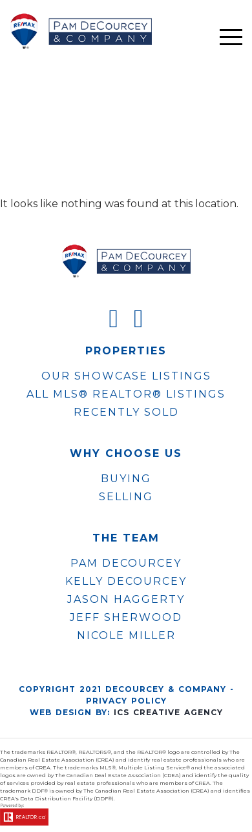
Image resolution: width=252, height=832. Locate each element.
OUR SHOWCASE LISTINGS (126, 376)
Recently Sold (126, 412)
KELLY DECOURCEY (126, 581)
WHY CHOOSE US (126, 454)
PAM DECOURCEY (126, 563)
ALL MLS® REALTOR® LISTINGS (126, 394)
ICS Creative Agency (168, 712)
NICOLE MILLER (126, 636)
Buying (126, 478)
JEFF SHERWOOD (126, 618)
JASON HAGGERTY (126, 599)
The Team (126, 538)
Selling (126, 497)
